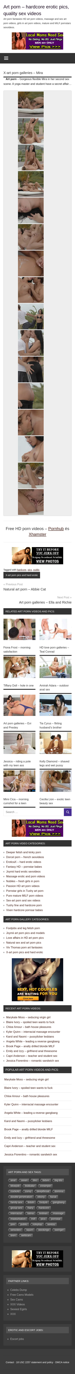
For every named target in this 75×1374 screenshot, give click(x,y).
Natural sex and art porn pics (23, 940)
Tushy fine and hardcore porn (24, 903)
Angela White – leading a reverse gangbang (32, 1039)
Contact (10, 1360)
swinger (59, 1228)
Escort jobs (17, 1337)
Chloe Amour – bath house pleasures (28, 1025)
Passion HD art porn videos (23, 884)
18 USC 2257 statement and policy (34, 1360)
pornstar (56, 1217)
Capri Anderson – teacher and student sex (31, 1054)
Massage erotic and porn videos (25, 874)
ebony (41, 1195)
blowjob (15, 1184)
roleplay (37, 1222)
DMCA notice (62, 1360)
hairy (30, 1206)
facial (53, 1195)
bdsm (46, 1178)
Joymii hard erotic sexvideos (23, 869)
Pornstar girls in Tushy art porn (24, 889)
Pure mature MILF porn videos (24, 893)
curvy (28, 1189)
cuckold (15, 1189)
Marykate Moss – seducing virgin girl (28, 1015)
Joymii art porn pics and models (25, 931)
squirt (30, 1228)
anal (13, 1178)
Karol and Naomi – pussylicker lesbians (30, 1034)
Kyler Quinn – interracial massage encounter (33, 1030)
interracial (16, 1211)
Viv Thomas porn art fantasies (24, 945)
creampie (45, 1184)
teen (13, 1233)
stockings (44, 1228)
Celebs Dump (18, 1288)
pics (30, 569)
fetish (31, 1200)
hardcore (21, 569)
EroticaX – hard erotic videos (23, 860)
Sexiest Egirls (18, 1307)
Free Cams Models (21, 1293)
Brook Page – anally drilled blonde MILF (30, 1044)
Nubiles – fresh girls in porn (22, 879)
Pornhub (56, 528)
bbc (35, 1178)
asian (24, 1178)
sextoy (51, 1222)
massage (58, 1211)
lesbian (43, 1211)
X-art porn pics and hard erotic (22, 575)
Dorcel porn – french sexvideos (25, 855)
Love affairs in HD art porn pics (25, 936)
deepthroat (43, 1189)
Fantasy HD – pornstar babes (24, 865)
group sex (16, 1206)
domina (59, 1189)
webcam (26, 1233)
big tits (58, 1178)
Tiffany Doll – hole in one (18, 685)
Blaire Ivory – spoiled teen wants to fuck (30, 1020)
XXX (13, 1312)
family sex (16, 1200)
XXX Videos (17, 1302)
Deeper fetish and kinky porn (23, 850)
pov (13, 1222)
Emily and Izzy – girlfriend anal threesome (31, 1049)
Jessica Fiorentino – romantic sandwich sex (32, 1059)
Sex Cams (16, 1297)
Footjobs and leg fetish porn (23, 926)
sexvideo (16, 1228)
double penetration (21, 1195)
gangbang (59, 1200)
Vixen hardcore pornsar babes (24, 908)
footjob (43, 1200)
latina (31, 1211)
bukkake (30, 1184)
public (36, 569)
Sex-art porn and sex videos (23, 898)
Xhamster (37, 534)
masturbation (18, 1217)
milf (33, 1217)
